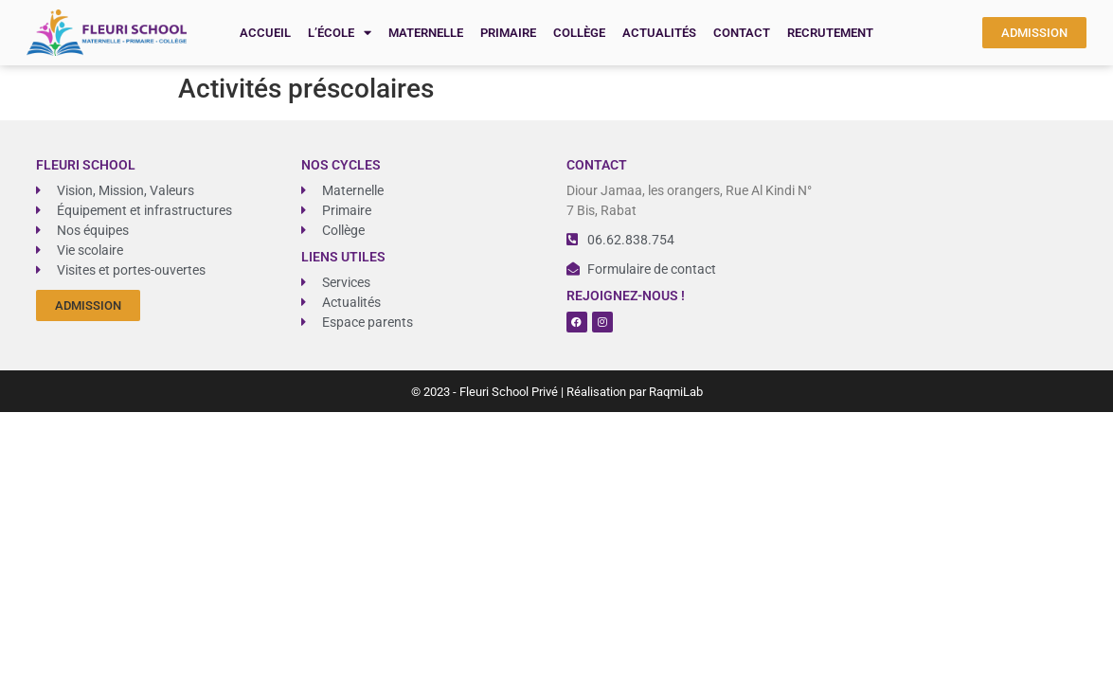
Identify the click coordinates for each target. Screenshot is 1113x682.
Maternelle (425, 33)
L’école (339, 32)
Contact (741, 33)
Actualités (659, 33)
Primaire (508, 33)
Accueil (265, 33)
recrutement (830, 33)
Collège (579, 33)
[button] (88, 305)
